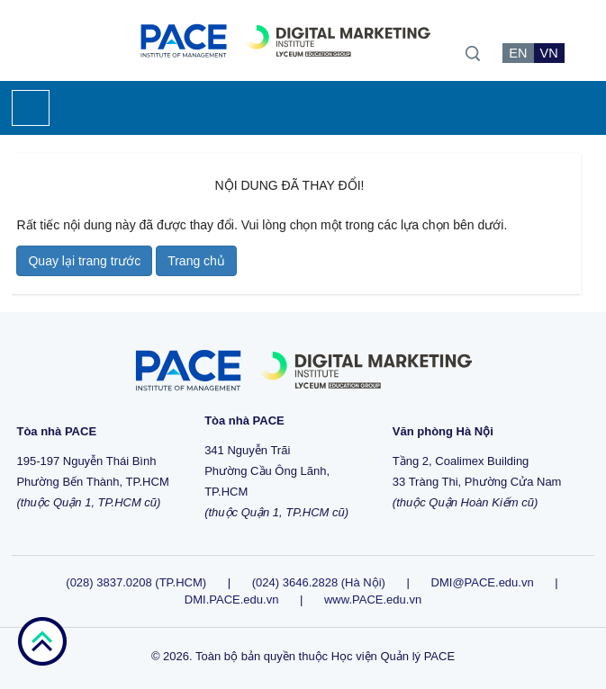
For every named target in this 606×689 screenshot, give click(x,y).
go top (42, 641)
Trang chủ (196, 261)
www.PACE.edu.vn (372, 599)
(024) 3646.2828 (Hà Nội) (318, 582)
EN (518, 53)
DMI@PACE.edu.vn (482, 582)
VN (549, 53)
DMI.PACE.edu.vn (232, 599)
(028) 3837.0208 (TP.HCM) (137, 582)
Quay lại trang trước (84, 261)
